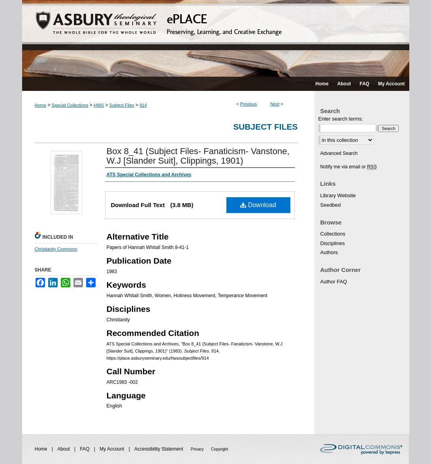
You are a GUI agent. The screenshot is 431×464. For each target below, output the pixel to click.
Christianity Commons (56, 249)
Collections (333, 234)
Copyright (219, 449)
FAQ (85, 449)
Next (274, 104)
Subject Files (121, 105)
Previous (248, 104)
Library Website (338, 195)
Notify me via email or (348, 167)
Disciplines (332, 243)
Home (40, 105)
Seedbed (330, 205)
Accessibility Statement (159, 449)
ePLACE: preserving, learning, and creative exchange (215, 38)
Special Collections (70, 105)
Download (258, 205)
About (64, 449)
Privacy (198, 449)
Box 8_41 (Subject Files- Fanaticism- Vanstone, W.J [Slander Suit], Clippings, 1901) (198, 156)
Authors (329, 252)
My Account (112, 449)
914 (143, 105)
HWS (99, 105)
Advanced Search (339, 153)
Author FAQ (333, 282)
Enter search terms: (340, 119)
